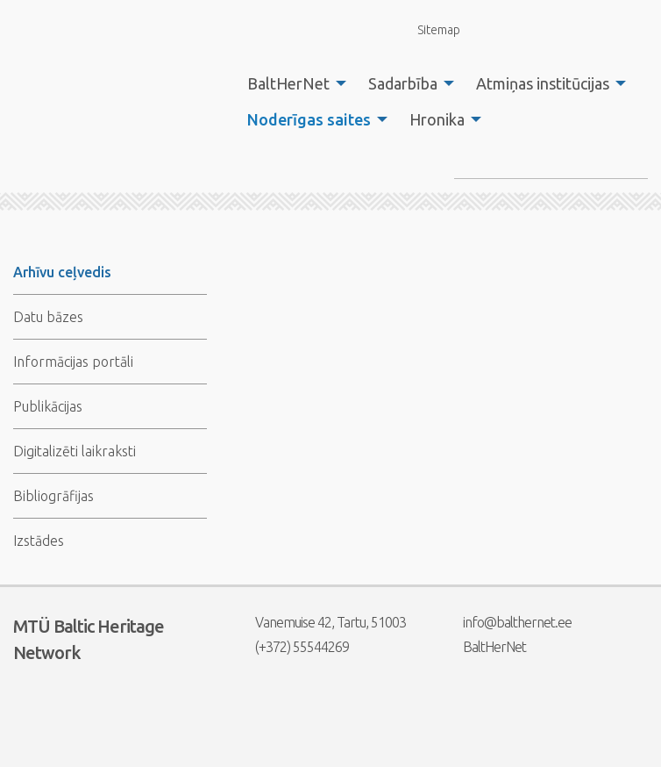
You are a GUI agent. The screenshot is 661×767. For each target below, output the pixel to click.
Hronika (437, 119)
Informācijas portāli (73, 361)
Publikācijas (47, 406)
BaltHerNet (288, 83)
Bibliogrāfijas (53, 496)
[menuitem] (292, 83)
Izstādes (38, 540)
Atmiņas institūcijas (542, 83)
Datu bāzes (48, 317)
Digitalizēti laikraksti (74, 451)
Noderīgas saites (309, 119)
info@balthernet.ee (506, 622)
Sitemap (428, 29)
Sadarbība (402, 83)
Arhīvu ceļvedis (62, 272)
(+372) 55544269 (291, 647)
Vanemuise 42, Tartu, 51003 (319, 622)
